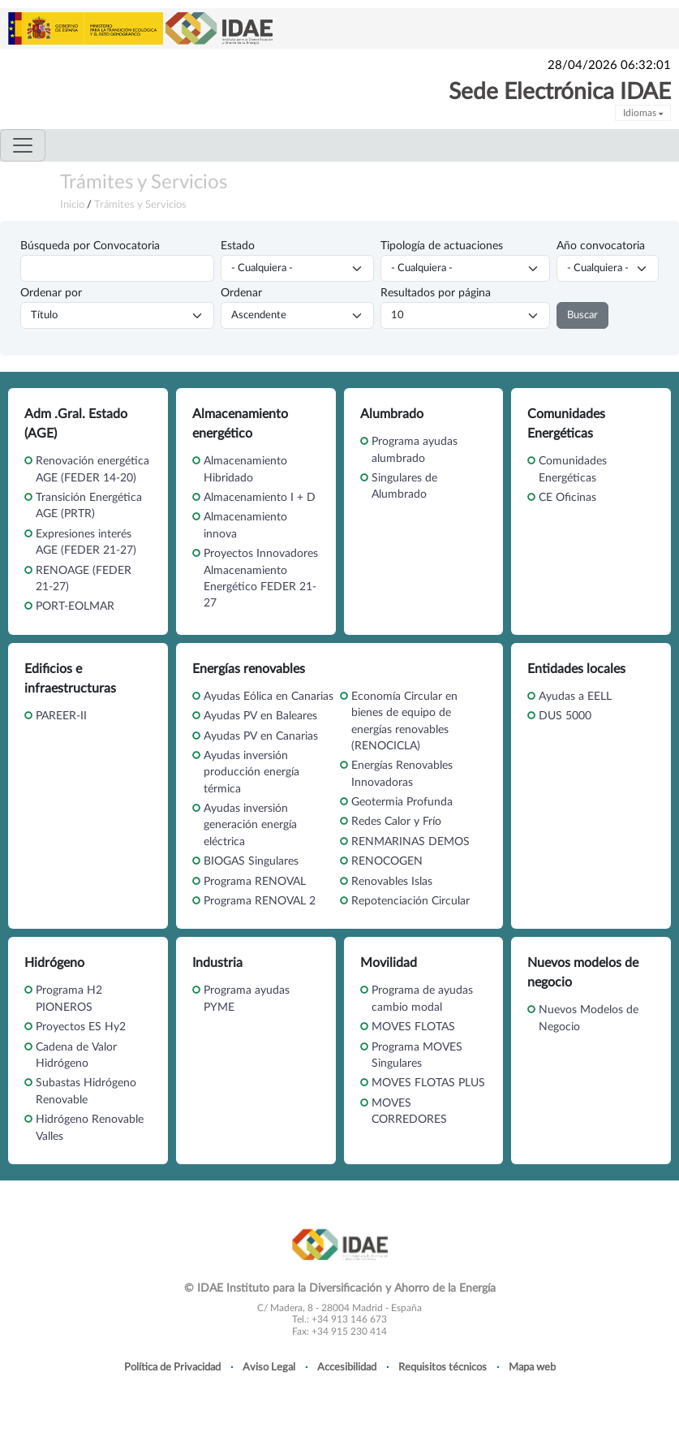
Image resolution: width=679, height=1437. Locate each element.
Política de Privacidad (172, 1367)
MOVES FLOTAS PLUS (428, 1083)
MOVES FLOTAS (413, 1027)
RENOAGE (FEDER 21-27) (83, 579)
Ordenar (241, 293)
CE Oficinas (567, 497)
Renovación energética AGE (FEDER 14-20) (92, 469)
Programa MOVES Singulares (417, 1055)
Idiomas (643, 113)
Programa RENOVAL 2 (260, 901)
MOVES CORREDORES (409, 1111)
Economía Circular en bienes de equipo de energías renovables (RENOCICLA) (404, 721)
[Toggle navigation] (22, 145)
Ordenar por (51, 293)
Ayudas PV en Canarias (261, 736)
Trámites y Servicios (143, 182)
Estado (238, 246)
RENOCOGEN (387, 861)
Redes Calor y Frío (396, 821)
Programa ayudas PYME (247, 998)
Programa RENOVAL (255, 881)
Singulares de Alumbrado (404, 486)
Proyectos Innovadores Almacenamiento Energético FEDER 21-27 (261, 578)
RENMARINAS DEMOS (410, 842)
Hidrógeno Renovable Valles (90, 1127)
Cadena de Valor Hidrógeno (76, 1055)
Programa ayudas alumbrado (415, 450)
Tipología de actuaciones (441, 246)
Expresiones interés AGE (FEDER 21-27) (86, 542)
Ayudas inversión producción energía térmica (251, 772)
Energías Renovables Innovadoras (402, 774)
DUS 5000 (565, 716)
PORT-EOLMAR (75, 606)
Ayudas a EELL (575, 696)
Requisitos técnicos (442, 1367)
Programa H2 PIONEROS (69, 998)
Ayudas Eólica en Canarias (268, 696)
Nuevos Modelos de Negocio (588, 1018)
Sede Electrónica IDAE (560, 91)
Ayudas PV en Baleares (260, 716)
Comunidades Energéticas (573, 469)
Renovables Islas (391, 881)
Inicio (72, 204)
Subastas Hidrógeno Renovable (86, 1091)
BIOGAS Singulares (251, 861)
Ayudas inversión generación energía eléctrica (250, 825)
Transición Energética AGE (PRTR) (89, 506)
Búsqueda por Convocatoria (90, 246)
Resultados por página (435, 293)
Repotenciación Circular (410, 901)
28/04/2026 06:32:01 (609, 65)
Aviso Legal (269, 1367)
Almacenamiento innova (245, 525)
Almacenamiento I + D (260, 497)
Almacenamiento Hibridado (245, 469)
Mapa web (532, 1367)
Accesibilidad (346, 1367)
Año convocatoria (601, 246)
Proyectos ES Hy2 (81, 1027)
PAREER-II (61, 716)
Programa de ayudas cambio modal (422, 998)
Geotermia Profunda (402, 802)
